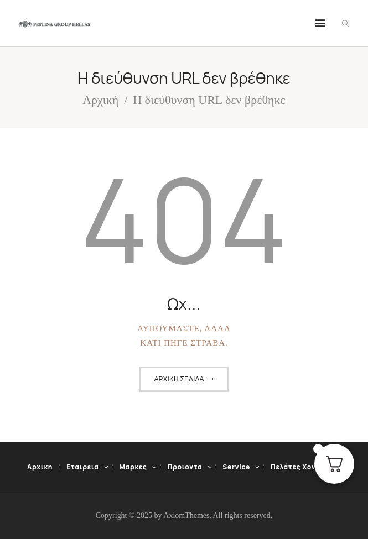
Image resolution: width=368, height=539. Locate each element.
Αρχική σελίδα (179, 379)
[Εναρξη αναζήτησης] (345, 23)
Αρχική (100, 100)
